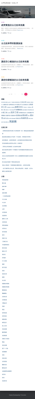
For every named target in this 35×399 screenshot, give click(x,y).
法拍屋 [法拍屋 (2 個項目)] (9, 112)
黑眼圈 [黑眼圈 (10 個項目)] (13, 121)
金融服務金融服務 (7, 371)
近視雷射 (4, 361)
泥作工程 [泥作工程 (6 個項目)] (14, 112)
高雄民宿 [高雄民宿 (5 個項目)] (24, 118)
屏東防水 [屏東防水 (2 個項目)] (30, 107)
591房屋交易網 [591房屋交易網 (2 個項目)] (4, 102)
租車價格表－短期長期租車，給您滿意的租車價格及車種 (17, 140)
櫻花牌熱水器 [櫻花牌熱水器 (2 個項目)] (31, 109)
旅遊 (3, 270)
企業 (3, 209)
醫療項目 (4, 364)
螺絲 (3, 342)
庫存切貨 (4, 248)
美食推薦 (4, 329)
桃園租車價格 (5, 283)
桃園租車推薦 (5, 287)
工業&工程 (5, 241)
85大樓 (4, 183)
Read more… (20, 30)
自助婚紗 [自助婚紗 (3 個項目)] (29, 112)
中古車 (4, 202)
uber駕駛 (4, 193)
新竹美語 (4, 267)
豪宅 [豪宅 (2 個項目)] (29, 115)
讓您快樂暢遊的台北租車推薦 (15, 79)
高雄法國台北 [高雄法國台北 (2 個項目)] (6, 122)
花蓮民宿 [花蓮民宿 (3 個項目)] (7, 115)
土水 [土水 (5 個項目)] (5, 107)
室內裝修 (4, 231)
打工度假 (4, 261)
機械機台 (4, 293)
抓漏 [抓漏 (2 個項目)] (23, 109)
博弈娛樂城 (5, 225)
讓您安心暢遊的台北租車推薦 (15, 61)
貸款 (3, 355)
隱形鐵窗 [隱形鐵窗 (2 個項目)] (13, 118)
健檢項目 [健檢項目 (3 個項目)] (5, 104)
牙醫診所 (4, 303)
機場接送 (4, 290)
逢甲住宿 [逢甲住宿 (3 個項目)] (5, 118)
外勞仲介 (4, 228)
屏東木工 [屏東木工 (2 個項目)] (26, 107)
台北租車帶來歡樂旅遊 (11, 43)
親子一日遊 (5, 348)
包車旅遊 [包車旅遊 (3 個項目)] (11, 104)
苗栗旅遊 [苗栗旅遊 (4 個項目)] (19, 115)
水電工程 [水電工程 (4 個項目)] (4, 112)
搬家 (3, 264)
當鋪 (3, 306)
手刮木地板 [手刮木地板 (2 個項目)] (11, 109)
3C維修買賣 (5, 180)
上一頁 (10, 94)
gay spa (4, 186)
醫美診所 (4, 368)
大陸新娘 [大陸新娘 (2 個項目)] (13, 107)
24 (22, 94)
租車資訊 (4, 316)
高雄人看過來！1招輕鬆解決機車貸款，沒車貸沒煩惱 (16, 165)
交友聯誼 (4, 205)
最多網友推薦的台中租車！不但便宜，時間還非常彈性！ (17, 137)
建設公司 (4, 251)
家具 (3, 235)
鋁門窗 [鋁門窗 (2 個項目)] (10, 118)
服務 (3, 277)
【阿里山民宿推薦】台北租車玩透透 (11, 146)
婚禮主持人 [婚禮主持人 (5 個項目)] (19, 107)
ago (9, 33)
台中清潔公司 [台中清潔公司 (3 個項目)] (18, 104)
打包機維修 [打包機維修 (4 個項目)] (18, 110)
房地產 (4, 257)
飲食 (3, 377)
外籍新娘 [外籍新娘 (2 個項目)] (9, 107)
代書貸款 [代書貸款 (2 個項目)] (28, 102)
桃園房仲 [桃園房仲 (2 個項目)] (26, 109)
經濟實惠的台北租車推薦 (13, 25)
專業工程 (4, 238)
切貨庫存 (4, 215)
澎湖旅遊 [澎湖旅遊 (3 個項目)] (21, 112)
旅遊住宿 (4, 274)
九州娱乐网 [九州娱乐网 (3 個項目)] (23, 102)
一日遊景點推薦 (6, 196)
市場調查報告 (5, 244)
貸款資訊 (4, 358)
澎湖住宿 (4, 296)
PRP (3, 189)
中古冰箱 (4, 199)
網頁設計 (4, 322)
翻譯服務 (4, 332)
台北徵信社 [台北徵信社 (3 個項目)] (25, 104)
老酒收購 (4, 335)
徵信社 (4, 254)
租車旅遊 (4, 312)
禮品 (3, 309)
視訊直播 (4, 345)
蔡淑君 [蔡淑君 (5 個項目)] (25, 115)
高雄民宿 (4, 381)
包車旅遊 (4, 222)
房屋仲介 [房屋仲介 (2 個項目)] (7, 109)
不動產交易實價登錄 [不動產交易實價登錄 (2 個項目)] (15, 102)
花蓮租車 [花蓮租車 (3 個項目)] (13, 115)
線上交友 (4, 325)
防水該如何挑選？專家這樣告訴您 (11, 162)
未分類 (2, 22)
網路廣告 (4, 319)
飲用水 (4, 374)
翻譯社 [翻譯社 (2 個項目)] (25, 112)
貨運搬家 (4, 351)
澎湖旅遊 (4, 299)
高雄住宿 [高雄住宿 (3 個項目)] (18, 118)
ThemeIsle (23, 395)
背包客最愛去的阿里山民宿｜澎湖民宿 (12, 143)
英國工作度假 (5, 338)
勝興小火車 (5, 218)
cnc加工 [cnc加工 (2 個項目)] (9, 102)
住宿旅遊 (4, 212)
